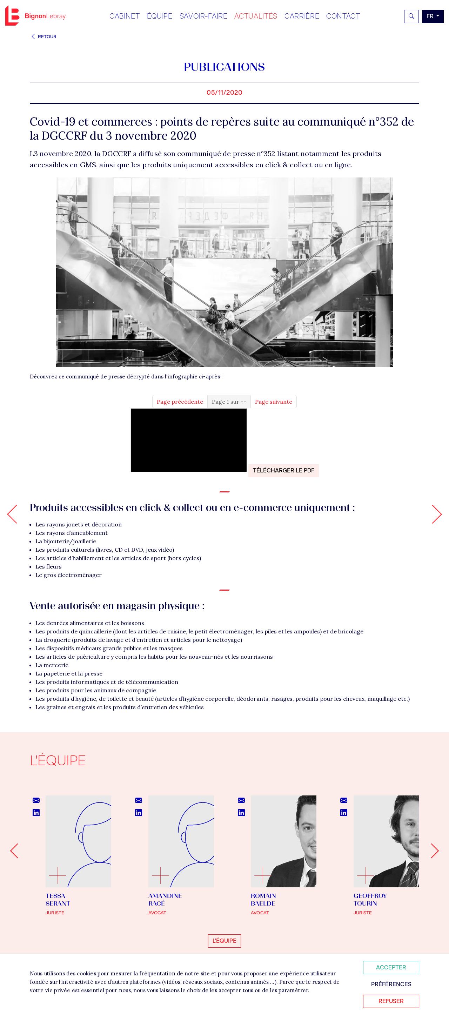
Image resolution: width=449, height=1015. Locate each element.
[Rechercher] (411, 16)
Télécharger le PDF (283, 470)
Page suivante (273, 401)
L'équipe (224, 940)
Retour (43, 36)
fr (431, 16)
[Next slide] (431, 850)
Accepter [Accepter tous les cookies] (391, 967)
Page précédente (180, 401)
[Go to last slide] (17, 850)
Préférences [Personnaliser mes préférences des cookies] (391, 984)
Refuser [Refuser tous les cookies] (391, 1001)
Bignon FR (35, 15)
